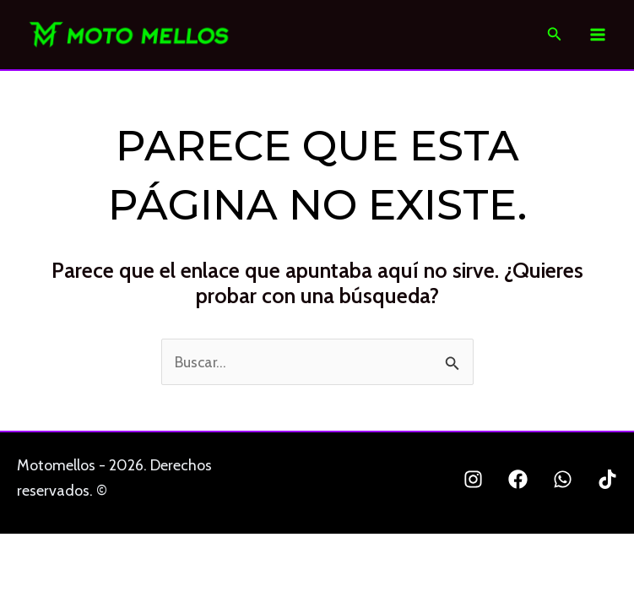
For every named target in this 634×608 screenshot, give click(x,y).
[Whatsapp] (562, 481)
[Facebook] (518, 481)
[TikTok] (607, 481)
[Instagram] (473, 481)
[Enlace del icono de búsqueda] (554, 36)
